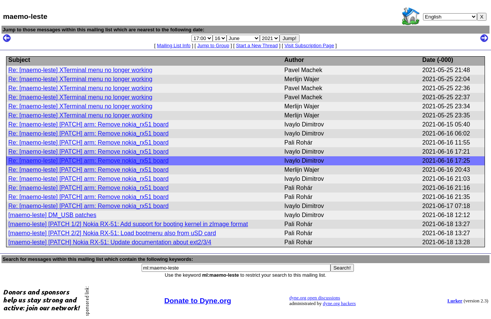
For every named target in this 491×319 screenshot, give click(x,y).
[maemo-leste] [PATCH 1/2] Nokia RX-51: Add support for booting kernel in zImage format (128, 224)
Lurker (454, 301)
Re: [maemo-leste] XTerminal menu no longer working (80, 70)
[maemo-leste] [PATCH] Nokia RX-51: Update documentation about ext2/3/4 (109, 242)
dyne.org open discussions (314, 298)
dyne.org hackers (339, 303)
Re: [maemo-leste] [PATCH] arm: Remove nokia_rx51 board (88, 124)
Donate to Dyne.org (197, 301)
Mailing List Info (173, 45)
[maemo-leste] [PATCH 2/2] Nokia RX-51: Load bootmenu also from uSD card (112, 233)
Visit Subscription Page (309, 45)
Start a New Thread (257, 45)
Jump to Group (213, 45)
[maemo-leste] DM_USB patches (52, 215)
